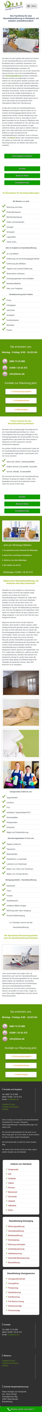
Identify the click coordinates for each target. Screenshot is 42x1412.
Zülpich (11, 1183)
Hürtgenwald (13, 1169)
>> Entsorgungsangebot (21, 391)
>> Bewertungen (21, 409)
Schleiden (12, 1178)
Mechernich (12, 1192)
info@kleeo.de (13, 1099)
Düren (10, 1210)
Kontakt (5, 1109)
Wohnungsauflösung (13, 76)
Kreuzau (11, 1188)
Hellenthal (12, 1206)
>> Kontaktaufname (21, 400)
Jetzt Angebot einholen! (22, 156)
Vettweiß (11, 1201)
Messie (12, 138)
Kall (9, 1174)
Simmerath (12, 1197)
